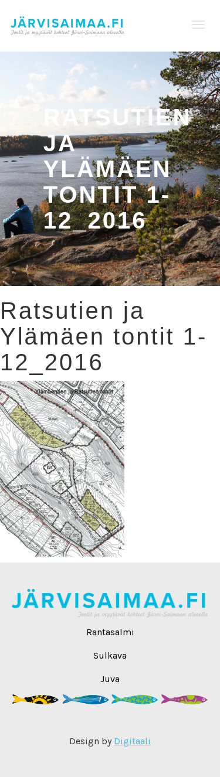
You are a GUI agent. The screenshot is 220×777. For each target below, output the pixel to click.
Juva (110, 678)
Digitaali (132, 741)
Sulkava (110, 655)
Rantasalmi (110, 632)
